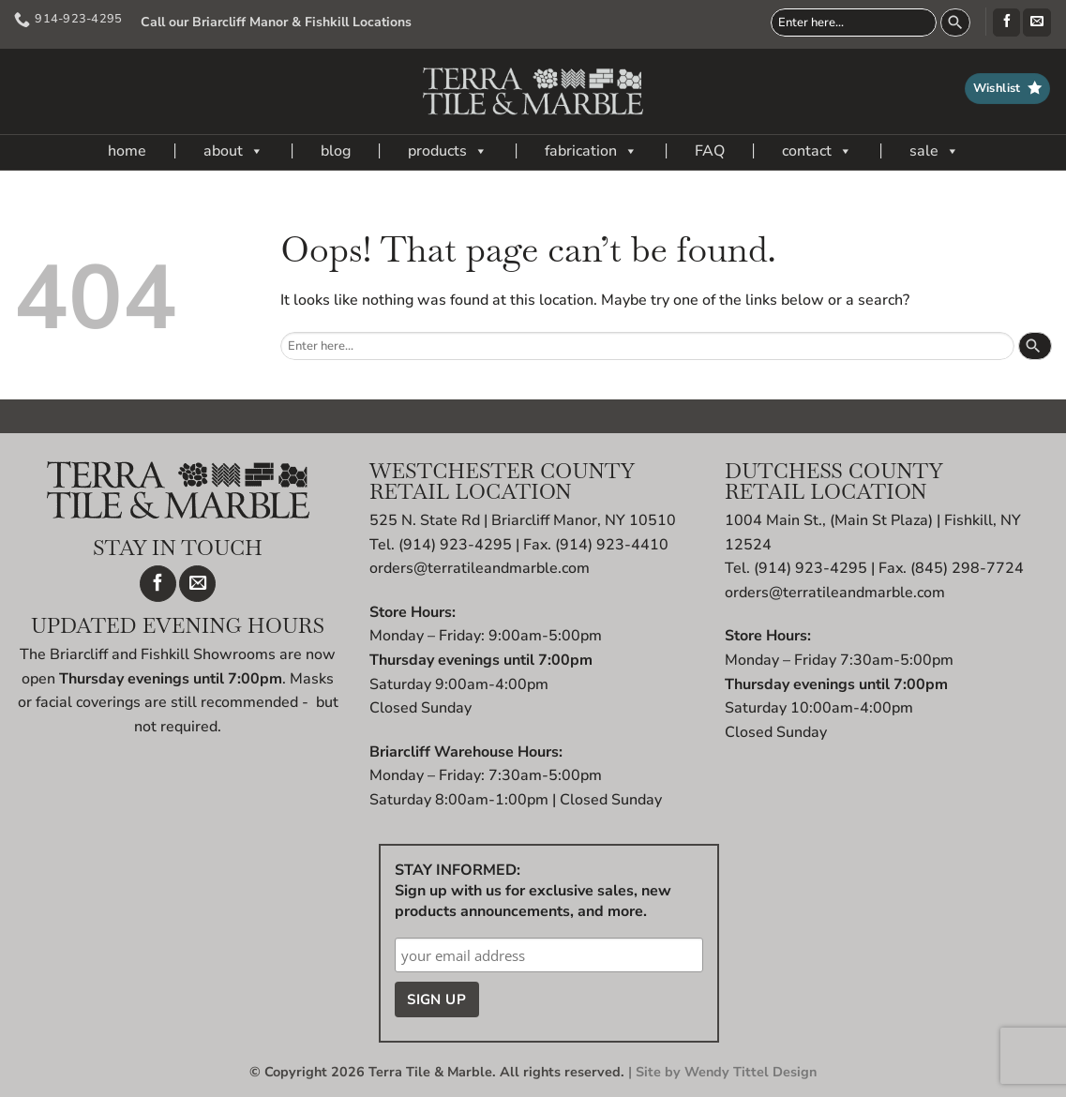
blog (336, 150)
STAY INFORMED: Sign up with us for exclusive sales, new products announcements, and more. (533, 891)
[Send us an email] (1036, 22)
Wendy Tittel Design (750, 1071)
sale (934, 150)
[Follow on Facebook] (1006, 22)
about (233, 150)
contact (817, 150)
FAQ (710, 150)
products (448, 150)
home (127, 150)
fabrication (591, 150)
